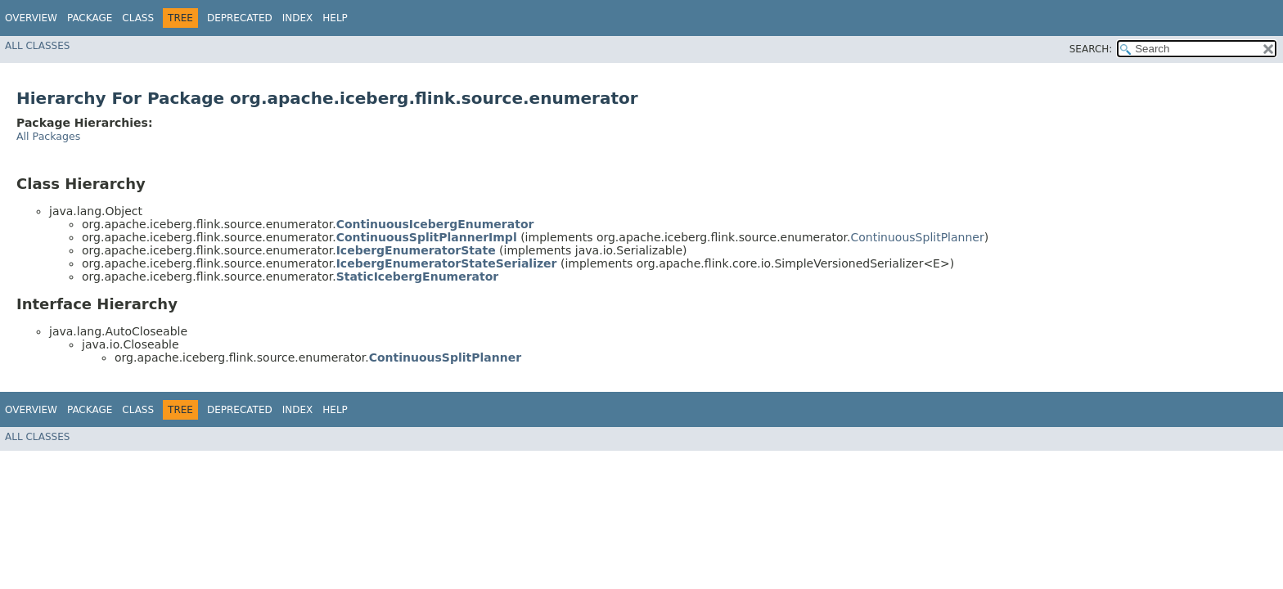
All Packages (48, 136)
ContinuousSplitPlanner (917, 237)
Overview (31, 18)
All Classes (37, 46)
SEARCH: (1091, 49)
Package (89, 18)
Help (335, 18)
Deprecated (239, 18)
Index (297, 18)
